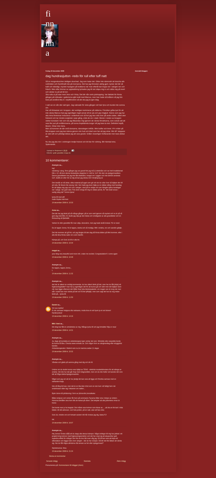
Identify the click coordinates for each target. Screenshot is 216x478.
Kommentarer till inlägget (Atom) (71, 465)
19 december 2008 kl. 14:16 (62, 316)
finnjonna (50, 33)
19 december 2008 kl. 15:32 (62, 352)
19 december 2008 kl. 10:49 (62, 257)
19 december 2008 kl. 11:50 (62, 297)
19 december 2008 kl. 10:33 (62, 203)
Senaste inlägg (52, 461)
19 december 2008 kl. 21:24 (62, 451)
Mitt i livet (56, 324)
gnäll (54, 153)
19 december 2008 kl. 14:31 (62, 330)
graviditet (60, 153)
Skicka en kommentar (57, 456)
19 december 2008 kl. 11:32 (62, 274)
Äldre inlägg (121, 461)
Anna (54, 210)
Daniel (54, 305)
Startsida (87, 461)
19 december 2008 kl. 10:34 (62, 243)
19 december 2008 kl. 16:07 (62, 423)
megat (54, 251)
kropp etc (67, 153)
